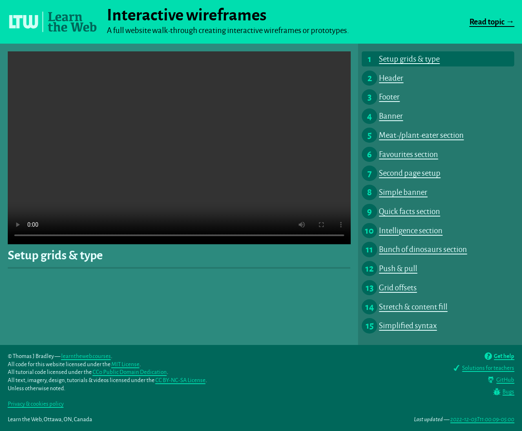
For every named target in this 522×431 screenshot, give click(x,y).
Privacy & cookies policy (36, 404)
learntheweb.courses (86, 356)
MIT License (125, 364)
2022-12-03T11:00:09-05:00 (482, 419)
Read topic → (491, 22)
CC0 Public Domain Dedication (130, 372)
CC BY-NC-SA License (180, 380)
